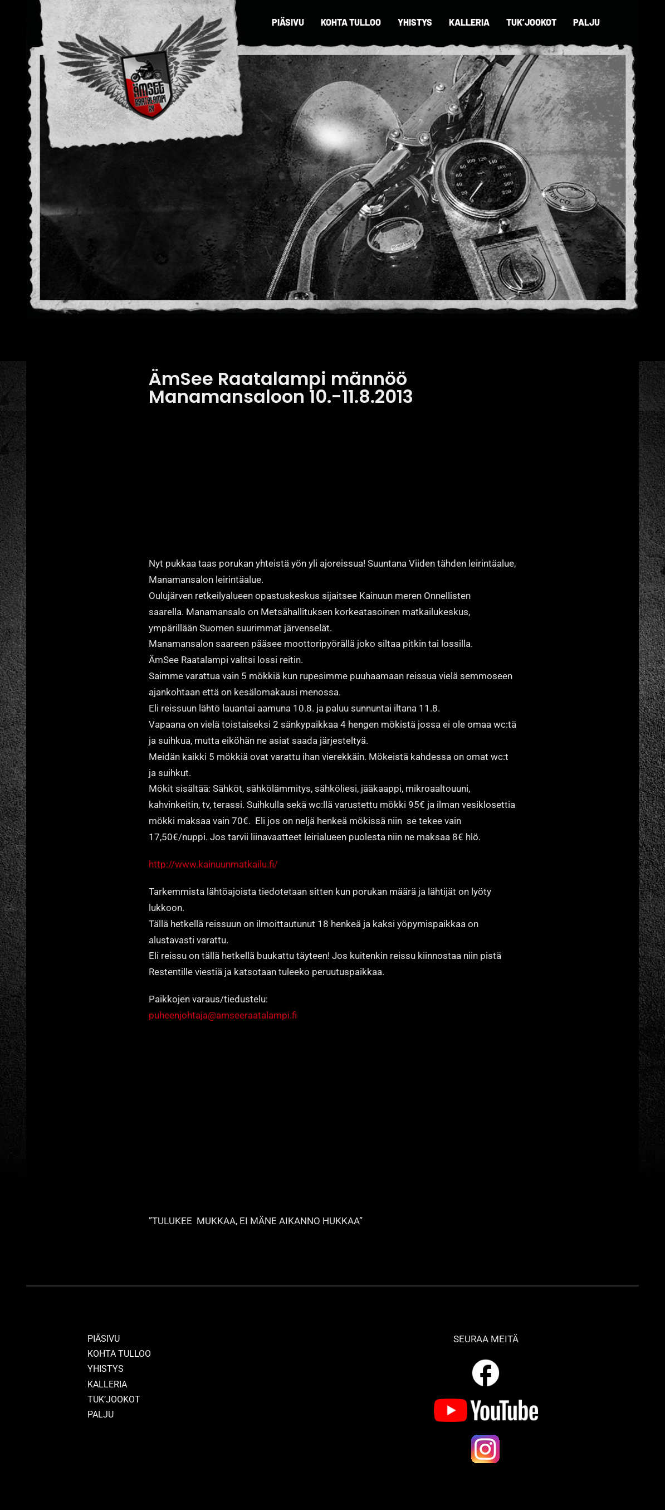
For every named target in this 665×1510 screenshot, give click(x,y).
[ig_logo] (486, 1437)
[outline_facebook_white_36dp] (486, 1361)
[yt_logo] (486, 1403)
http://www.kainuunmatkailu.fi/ (213, 864)
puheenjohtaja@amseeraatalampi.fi (224, 1015)
